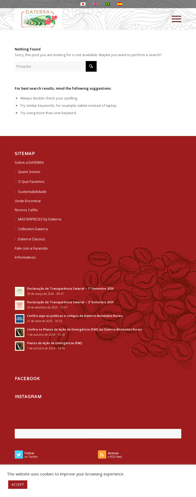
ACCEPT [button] (17, 484)
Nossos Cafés (26, 209)
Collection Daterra (33, 228)
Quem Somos (29, 171)
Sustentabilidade (32, 191)
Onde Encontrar (28, 200)
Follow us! (98, 433)
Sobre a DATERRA (29, 162)
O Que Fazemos (31, 181)
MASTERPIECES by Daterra (39, 219)
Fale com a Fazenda (31, 248)
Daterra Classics (31, 239)
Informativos (25, 257)
